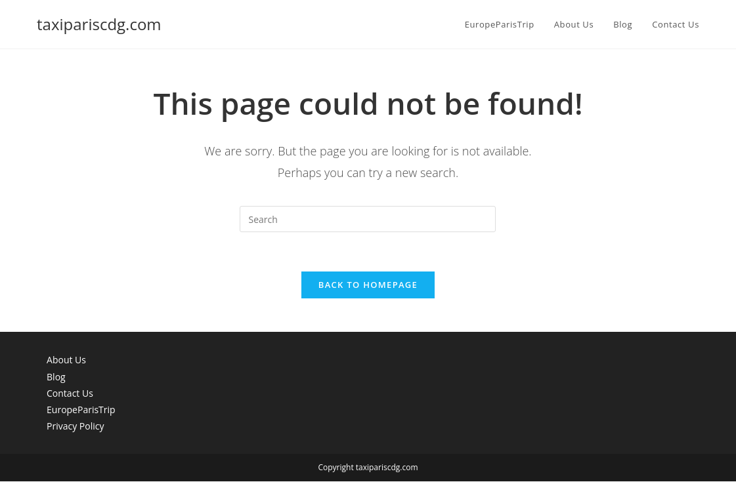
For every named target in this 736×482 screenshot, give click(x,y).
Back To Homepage (368, 285)
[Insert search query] (368, 219)
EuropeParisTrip (81, 410)
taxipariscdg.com (99, 24)
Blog (56, 377)
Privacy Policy (75, 426)
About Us (66, 360)
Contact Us (70, 394)
